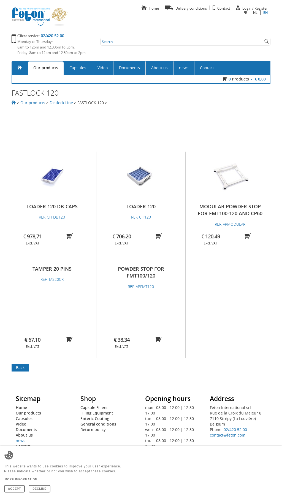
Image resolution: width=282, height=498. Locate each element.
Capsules (77, 67)
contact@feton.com (227, 435)
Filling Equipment (96, 413)
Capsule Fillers (93, 407)
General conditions (98, 424)
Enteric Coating (94, 418)
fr (245, 12)
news (184, 67)
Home (21, 407)
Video (102, 67)
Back (20, 367)
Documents (129, 67)
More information (21, 479)
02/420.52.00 (235, 429)
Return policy (93, 429)
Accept (14, 488)
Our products (45, 67)
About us (159, 67)
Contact (207, 67)
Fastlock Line (61, 102)
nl (255, 12)
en (265, 12)
